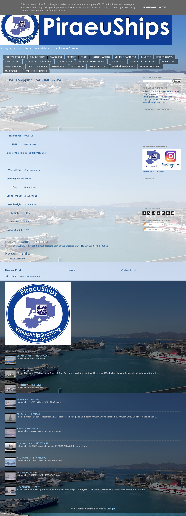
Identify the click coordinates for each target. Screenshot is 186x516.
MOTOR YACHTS (101, 57)
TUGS (84, 57)
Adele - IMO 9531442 (27, 428)
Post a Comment (17, 258)
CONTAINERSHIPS (15, 57)
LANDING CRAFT (14, 66)
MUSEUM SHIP (12, 71)
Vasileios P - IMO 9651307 (30, 385)
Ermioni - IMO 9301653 (28, 399)
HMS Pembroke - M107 (28, 487)
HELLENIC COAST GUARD (143, 61)
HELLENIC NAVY (164, 57)
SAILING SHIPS (65, 61)
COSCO (33, 246)
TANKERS (146, 57)
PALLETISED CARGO (36, 71)
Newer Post (13, 270)
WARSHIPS (56, 57)
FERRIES (71, 57)
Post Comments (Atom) (29, 276)
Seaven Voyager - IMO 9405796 (33, 355)
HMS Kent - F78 (24, 370)
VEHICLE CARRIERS (125, 57)
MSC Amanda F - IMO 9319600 (31, 457)
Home (71, 270)
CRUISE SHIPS (37, 57)
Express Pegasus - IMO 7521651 (32, 443)
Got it (162, 7)
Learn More (149, 7)
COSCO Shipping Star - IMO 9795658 (76, 246)
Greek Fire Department (123, 66)
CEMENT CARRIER (37, 66)
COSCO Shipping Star (48, 246)
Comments (150, 229)
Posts (148, 224)
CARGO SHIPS (117, 61)
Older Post (128, 270)
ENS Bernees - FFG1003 (28, 414)
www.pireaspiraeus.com (154, 102)
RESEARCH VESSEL (150, 66)
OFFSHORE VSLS (98, 66)
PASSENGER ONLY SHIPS (38, 61)
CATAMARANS (12, 61)
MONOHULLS (169, 61)
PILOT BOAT (77, 66)
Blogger (111, 508)
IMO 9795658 (101, 246)
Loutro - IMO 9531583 (27, 472)
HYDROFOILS (59, 66)
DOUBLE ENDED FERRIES (91, 61)
